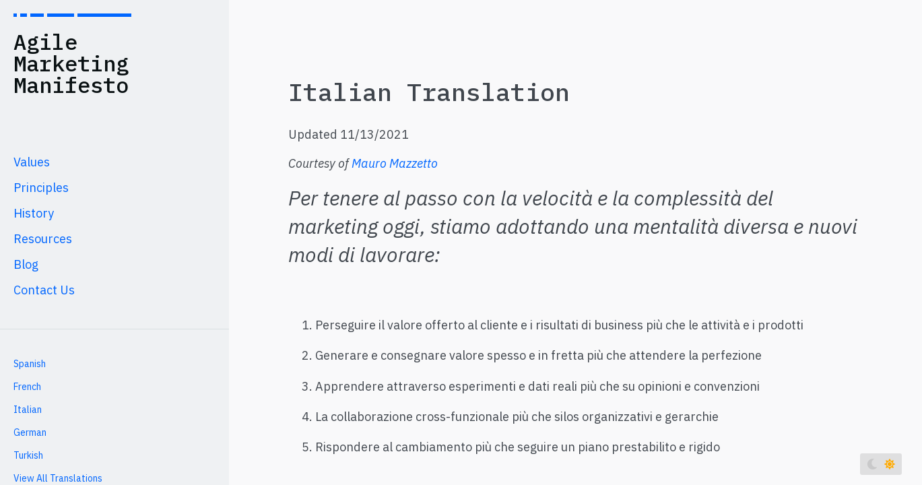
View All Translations (57, 478)
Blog (25, 264)
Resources (42, 239)
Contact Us (44, 290)
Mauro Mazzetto (395, 163)
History (33, 213)
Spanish (29, 364)
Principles (41, 187)
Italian (27, 409)
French (27, 387)
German (29, 432)
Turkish (28, 455)
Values (31, 162)
